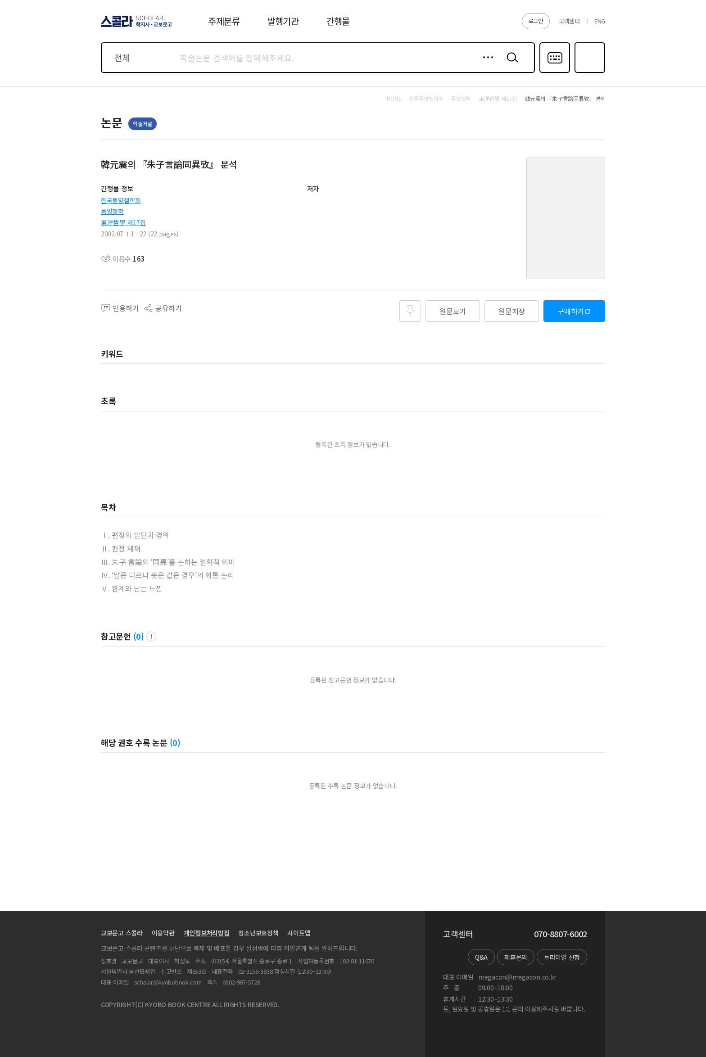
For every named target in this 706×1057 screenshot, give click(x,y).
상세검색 (485, 64)
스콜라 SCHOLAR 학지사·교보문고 (135, 26)
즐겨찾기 (588, 72)
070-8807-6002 (560, 934)
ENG (599, 21)
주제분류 (224, 20)
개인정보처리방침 (207, 932)
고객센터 (569, 21)
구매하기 (570, 311)
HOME (394, 98)
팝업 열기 (151, 636)
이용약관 (163, 932)
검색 (510, 64)
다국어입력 (554, 72)
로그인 (536, 20)
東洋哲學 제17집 (123, 222)
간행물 (338, 20)
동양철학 (112, 211)
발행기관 (283, 20)
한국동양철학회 (121, 200)
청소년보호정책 (258, 932)
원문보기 (452, 311)
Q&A (481, 957)
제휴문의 (515, 957)
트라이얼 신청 (562, 957)
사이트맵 (298, 932)
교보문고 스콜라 (122, 932)
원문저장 (511, 311)
